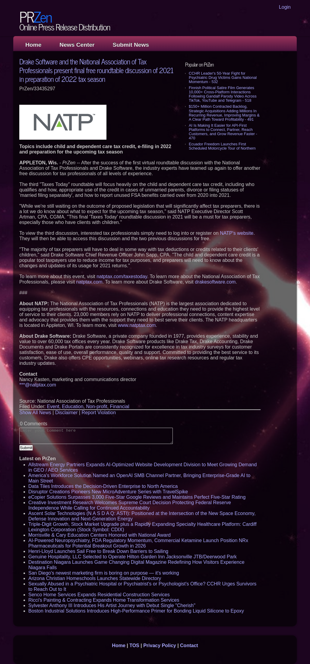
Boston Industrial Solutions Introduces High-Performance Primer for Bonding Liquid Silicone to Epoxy (136, 610)
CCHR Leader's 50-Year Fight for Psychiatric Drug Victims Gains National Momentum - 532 (223, 77)
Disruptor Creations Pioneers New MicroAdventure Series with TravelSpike (108, 491)
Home (33, 45)
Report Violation (99, 412)
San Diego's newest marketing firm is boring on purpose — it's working (103, 573)
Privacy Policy (159, 645)
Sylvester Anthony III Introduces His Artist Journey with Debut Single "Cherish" (111, 605)
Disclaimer (66, 412)
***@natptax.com (37, 384)
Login (285, 7)
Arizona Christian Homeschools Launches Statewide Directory (94, 578)
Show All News (35, 412)
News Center (76, 45)
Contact (189, 645)
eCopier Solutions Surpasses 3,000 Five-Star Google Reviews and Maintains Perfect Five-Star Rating (136, 497)
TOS (134, 645)
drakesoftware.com (215, 281)
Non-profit (96, 406)
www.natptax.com (137, 325)
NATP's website (236, 233)
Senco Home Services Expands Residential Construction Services (99, 594)
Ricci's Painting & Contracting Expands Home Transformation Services (103, 600)
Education (72, 406)
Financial (119, 406)
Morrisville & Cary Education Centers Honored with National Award (99, 535)
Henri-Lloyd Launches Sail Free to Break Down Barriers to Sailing (98, 551)
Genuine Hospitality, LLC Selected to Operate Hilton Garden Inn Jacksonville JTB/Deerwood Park (132, 556)
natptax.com (89, 281)
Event (53, 406)
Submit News (131, 45)
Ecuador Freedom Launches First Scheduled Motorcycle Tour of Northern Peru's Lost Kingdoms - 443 (222, 148)
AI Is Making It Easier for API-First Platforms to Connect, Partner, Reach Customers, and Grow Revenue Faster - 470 (223, 131)
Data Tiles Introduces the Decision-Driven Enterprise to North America (103, 486)
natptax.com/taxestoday (121, 276)
